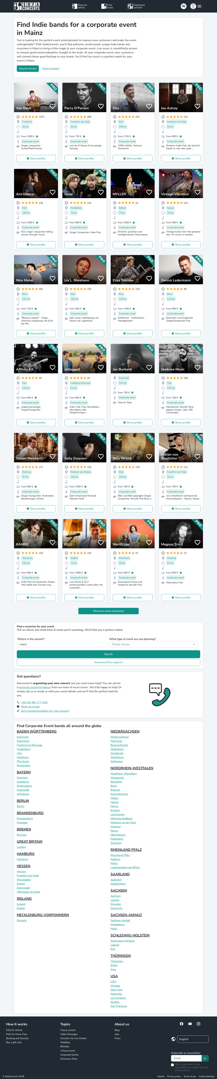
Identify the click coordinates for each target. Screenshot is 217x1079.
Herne (114, 806)
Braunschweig (119, 745)
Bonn (114, 786)
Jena (113, 969)
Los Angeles (118, 998)
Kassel (21, 884)
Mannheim (23, 741)
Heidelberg (24, 749)
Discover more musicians (108, 611)
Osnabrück (117, 753)
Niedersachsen (120, 737)
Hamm (115, 802)
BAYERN (24, 772)
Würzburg (23, 794)
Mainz (114, 863)
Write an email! (30, 707)
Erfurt (114, 965)
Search (108, 654)
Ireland (21, 904)
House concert (68, 1030)
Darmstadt (23, 888)
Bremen (22, 835)
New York (116, 990)
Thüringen (117, 961)
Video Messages (69, 1034)
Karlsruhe (23, 737)
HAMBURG (26, 853)
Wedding (65, 1042)
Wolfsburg (117, 757)
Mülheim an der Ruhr (123, 822)
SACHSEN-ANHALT (126, 915)
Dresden (116, 904)
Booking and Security (17, 1038)
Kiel (113, 949)
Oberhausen (118, 835)
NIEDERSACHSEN (125, 731)
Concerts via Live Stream (73, 1038)
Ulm (19, 753)
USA (114, 976)
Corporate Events (69, 1054)
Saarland (116, 880)
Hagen (115, 798)
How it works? (51, 68)
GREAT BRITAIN (29, 841)
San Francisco (119, 1006)
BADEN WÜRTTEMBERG (37, 731)
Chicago (115, 986)
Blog (117, 1030)
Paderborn (117, 839)
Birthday (64, 1046)
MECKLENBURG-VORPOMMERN (43, 915)
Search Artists (28, 69)
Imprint (160, 1076)
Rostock (22, 920)
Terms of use (190, 1076)
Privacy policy (174, 1076)
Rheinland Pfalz (120, 855)
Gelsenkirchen (119, 794)
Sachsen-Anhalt (120, 920)
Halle (114, 928)
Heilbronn (23, 757)
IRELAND (24, 898)
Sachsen (116, 896)
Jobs (117, 1034)
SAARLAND (120, 874)
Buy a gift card (13, 1042)
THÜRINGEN (121, 955)
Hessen (21, 871)
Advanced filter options (108, 662)
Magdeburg (117, 924)
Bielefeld (116, 782)
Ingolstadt (23, 790)
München (22, 778)
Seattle (115, 1002)
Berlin (20, 806)
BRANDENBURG (30, 813)
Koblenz (115, 859)
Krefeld (115, 810)
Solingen (116, 843)
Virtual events (67, 1050)
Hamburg (22, 859)
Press (118, 1038)
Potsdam (22, 822)
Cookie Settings (206, 1076)
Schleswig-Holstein (123, 941)
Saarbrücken (118, 884)
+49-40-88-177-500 (34, 702)
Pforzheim (23, 761)
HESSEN (23, 866)
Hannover (116, 741)
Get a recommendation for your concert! (45, 711)
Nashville (116, 994)
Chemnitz (116, 908)
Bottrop (115, 790)
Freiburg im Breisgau (29, 745)
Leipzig (115, 900)
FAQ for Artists (14, 1030)
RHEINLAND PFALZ (126, 849)
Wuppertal (117, 778)
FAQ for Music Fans (16, 1034)
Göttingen (117, 761)
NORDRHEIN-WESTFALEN (132, 768)
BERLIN (23, 800)
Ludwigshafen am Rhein (125, 867)
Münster (116, 827)
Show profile (38, 158)
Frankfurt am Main (28, 875)
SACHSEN (119, 890)
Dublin (21, 908)
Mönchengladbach (122, 818)
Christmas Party (68, 1058)
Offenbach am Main (28, 892)
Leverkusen (118, 814)
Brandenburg (25, 818)
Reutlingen (23, 765)
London (21, 847)
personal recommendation (35, 687)
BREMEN (24, 829)
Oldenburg (117, 749)
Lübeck (115, 945)
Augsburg (23, 782)
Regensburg (24, 786)
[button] (196, 6)
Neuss (114, 831)
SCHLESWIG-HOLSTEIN (130, 935)
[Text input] (186, 1058)
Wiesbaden (24, 880)
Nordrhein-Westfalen (124, 774)
